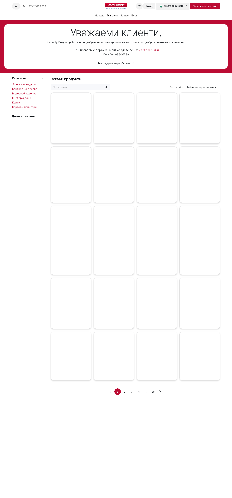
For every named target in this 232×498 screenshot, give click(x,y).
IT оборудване (21, 98)
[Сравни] (121, 145)
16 (153, 411)
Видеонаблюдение (24, 93)
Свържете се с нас (205, 6)
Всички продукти (24, 84)
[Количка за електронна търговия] (139, 6)
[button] (16, 6)
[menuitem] (100, 15)
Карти (16, 102)
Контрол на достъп (24, 89)
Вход (149, 6)
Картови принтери (24, 107)
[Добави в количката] (56, 145)
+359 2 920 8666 (149, 50)
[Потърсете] (106, 87)
